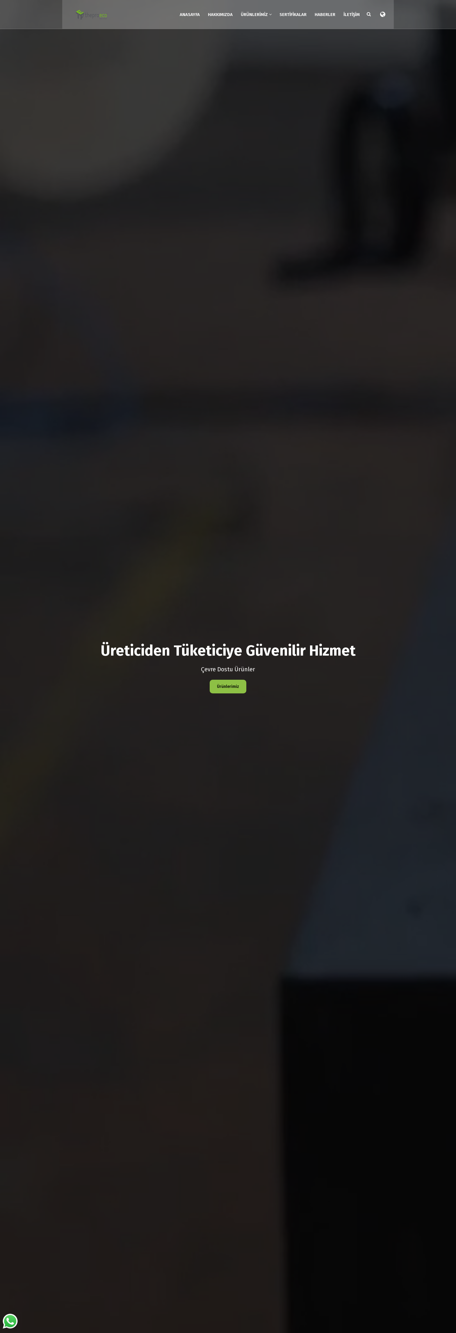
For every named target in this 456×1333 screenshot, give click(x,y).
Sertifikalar (292, 14)
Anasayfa (189, 14)
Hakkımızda (219, 14)
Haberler (324, 14)
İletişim (351, 14)
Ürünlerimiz (255, 14)
